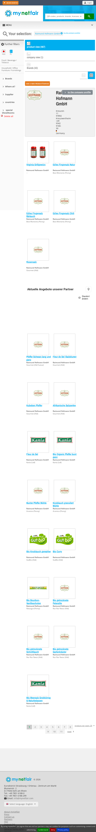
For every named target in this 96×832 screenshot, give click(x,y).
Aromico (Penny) (33, 502)
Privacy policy (63, 830)
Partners (8, 810)
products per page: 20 (83, 716)
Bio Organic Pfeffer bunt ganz (64, 446)
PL (11, 52)
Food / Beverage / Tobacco (9, 61)
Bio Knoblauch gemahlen (38, 542)
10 (54, 722)
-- (27, 163)
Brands (8, 78)
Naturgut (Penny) (33, 599)
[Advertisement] (12, 165)
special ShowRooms (8, 111)
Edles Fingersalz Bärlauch (34, 205)
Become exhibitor (12, 2)
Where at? (10, 86)
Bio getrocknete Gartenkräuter (60, 641)
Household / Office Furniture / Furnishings (11, 69)
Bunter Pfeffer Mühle (36, 493)
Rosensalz (31, 252)
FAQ (6, 812)
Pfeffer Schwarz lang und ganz (38, 349)
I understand (43, 830)
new (3, 52)
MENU (9, 25)
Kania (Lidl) (30, 453)
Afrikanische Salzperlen (64, 396)
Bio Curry (57, 542)
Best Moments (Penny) (62, 163)
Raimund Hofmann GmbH (47, 33)
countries (9, 102)
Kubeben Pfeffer (34, 396)
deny (53, 830)
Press (6, 805)
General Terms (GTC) (14, 820)
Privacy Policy (10, 817)
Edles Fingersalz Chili (63, 204)
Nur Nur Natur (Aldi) (61, 599)
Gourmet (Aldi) (32, 261)
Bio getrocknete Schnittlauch (34, 641)
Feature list (9, 815)
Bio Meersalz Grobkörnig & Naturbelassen (38, 690)
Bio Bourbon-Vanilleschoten (33, 592)
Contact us (9, 807)
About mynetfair (12, 802)
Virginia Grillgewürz (35, 155)
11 (61, 722)
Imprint (7, 822)
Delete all (8, 116)
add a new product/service (37, 74)
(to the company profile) (72, 33)
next (69, 722)
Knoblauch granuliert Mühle (63, 495)
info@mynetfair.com (23, 789)
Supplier (9, 94)
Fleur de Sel (32, 444)
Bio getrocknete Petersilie (60, 592)
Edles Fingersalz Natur (64, 155)
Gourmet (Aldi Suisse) (35, 356)
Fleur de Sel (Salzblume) (64, 347)
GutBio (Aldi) (31, 550)
